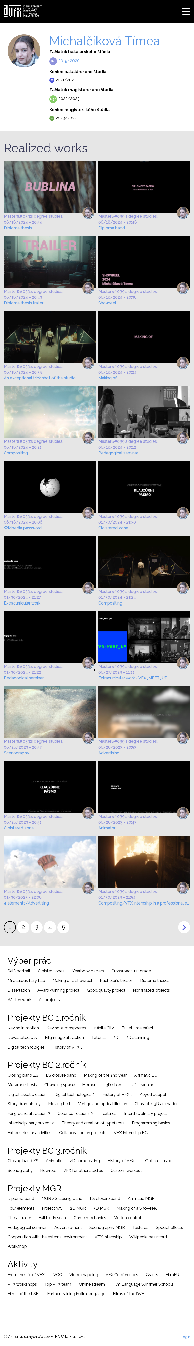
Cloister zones (51, 971)
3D (115, 1037)
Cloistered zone (113, 528)
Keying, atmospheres (66, 1028)
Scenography (16, 753)
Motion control (127, 1217)
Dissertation (19, 990)
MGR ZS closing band (62, 1198)
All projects (49, 999)
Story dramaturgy (24, 1103)
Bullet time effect (137, 1028)
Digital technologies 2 (74, 1094)
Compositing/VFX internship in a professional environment (144, 903)
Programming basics (151, 1123)
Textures (108, 1113)
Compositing (16, 453)
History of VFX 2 (122, 1160)
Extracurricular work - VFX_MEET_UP (132, 678)
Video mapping (83, 1274)
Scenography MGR (107, 1227)
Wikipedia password (23, 528)
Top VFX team (57, 1284)
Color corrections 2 (75, 1113)
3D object (115, 1084)
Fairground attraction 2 (29, 1113)
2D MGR (78, 1208)
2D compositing (85, 1160)
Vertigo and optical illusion (102, 1103)
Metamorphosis (22, 1084)
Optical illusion (159, 1160)
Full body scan (52, 1217)
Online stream (92, 1284)
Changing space (59, 1084)
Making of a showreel (72, 980)
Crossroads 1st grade (131, 971)
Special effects (169, 1227)
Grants (152, 1274)
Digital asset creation (27, 1094)
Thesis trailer (19, 1217)
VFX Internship (108, 1237)
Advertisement (68, 1227)
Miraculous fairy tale (26, 980)
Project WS (52, 1208)
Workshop (17, 1246)
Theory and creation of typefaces (93, 1123)
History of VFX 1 (67, 1047)
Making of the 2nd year (105, 1075)
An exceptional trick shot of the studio (40, 378)
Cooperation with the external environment (47, 1237)
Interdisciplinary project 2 (31, 1123)
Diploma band (111, 228)
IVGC (57, 1274)
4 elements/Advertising (26, 903)
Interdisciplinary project (145, 1113)
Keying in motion (23, 1028)
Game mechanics (90, 1217)
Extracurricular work (22, 603)
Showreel (107, 302)
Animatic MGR (141, 1198)
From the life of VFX (26, 1274)
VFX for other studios (83, 1170)
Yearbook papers (88, 971)
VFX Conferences (122, 1274)
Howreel (48, 1170)
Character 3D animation (157, 1103)
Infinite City (103, 1028)
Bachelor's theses (116, 980)
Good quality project (106, 990)
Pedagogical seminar (118, 453)
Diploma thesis (18, 228)
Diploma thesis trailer (23, 302)
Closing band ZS (23, 1075)
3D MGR (101, 1208)
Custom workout (126, 1170)
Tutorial (98, 1037)
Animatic (54, 1160)
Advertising (108, 753)
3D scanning (137, 1037)
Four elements (21, 1208)
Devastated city (22, 1037)
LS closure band (61, 1075)
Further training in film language (76, 1293)
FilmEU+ (173, 1274)
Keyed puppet (153, 1094)
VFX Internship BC (131, 1132)
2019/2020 (69, 60)
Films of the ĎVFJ (129, 1293)
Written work (19, 999)
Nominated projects (151, 990)
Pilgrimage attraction (64, 1037)
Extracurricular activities (30, 1132)
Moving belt (59, 1103)
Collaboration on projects (82, 1132)
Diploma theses (154, 980)
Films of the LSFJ (24, 1293)
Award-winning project (58, 990)
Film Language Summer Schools (143, 1284)
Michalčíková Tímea (104, 41)
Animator (106, 828)
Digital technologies (26, 1047)
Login (185, 1337)
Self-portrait (19, 971)
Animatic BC (145, 1075)
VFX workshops (22, 1284)
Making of (107, 378)
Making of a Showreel (137, 1208)
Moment (90, 1084)
